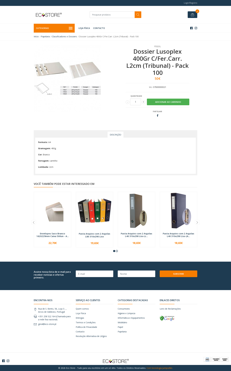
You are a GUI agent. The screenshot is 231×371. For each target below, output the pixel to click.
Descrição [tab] (115, 134)
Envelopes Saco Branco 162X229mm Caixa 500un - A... (52, 235)
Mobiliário (122, 322)
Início (36, 36)
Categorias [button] (54, 28)
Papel (120, 327)
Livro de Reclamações (170, 308)
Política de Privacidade (86, 327)
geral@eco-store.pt (47, 324)
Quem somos (82, 308)
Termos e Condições (86, 322)
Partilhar (157, 111)
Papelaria (45, 36)
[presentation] (34, 222)
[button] (114, 251)
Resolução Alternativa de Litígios (91, 336)
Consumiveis (124, 308)
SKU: (151, 87)
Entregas (80, 317)
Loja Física (84, 28)
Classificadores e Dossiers (64, 36)
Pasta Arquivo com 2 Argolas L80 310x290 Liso (94, 235)
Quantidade (136, 96)
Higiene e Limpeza (126, 313)
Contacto (99, 28)
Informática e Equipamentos (131, 317)
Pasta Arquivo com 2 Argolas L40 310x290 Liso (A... (178, 235)
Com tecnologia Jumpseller (159, 368)
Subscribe (178, 273)
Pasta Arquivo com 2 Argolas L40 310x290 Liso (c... (136, 235)
